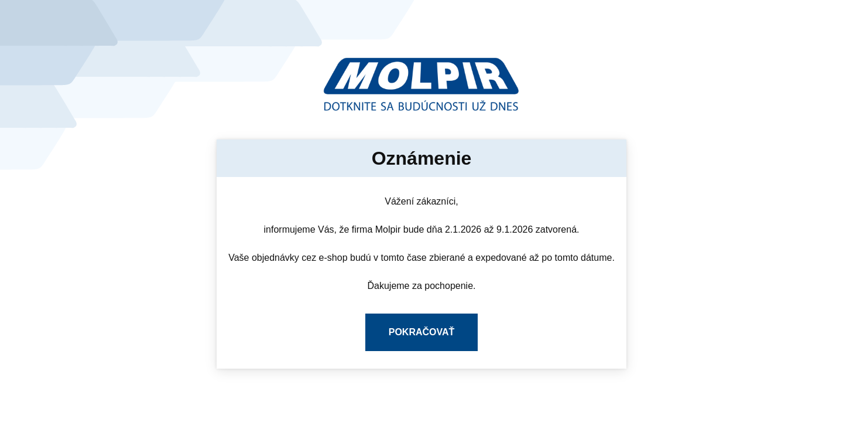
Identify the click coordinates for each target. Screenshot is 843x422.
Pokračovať (422, 332)
